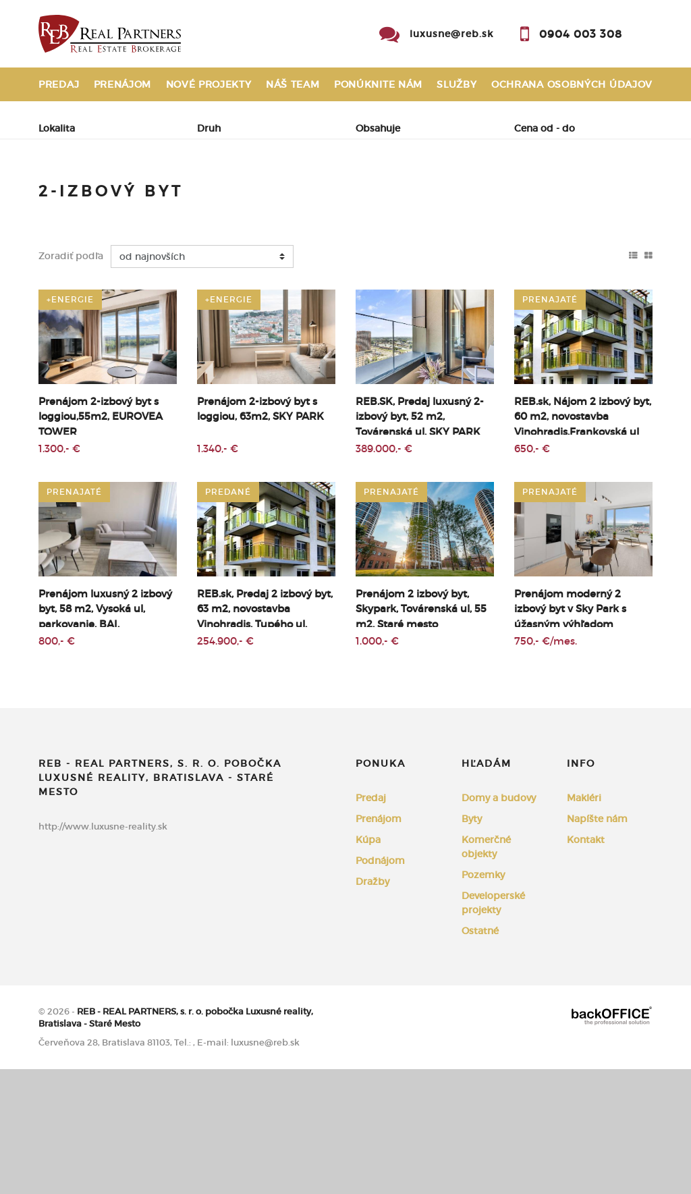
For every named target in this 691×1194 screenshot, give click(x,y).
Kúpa (225, 196)
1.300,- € (59, 573)
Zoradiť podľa (70, 381)
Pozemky (483, 1000)
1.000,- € (377, 765)
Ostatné (480, 1056)
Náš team (293, 84)
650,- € (532, 573)
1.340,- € (217, 573)
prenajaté (550, 424)
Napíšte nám (597, 944)
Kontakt (628, 118)
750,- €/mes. (545, 765)
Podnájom (83, 228)
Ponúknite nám (378, 84)
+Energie (70, 424)
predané (228, 617)
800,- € (56, 765)
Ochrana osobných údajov (572, 84)
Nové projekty (209, 84)
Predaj (58, 84)
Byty (472, 944)
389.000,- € (384, 573)
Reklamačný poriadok (105, 118)
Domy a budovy (499, 923)
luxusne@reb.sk (451, 34)
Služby (456, 84)
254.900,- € (225, 765)
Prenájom (123, 84)
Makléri (584, 923)
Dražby (372, 1006)
